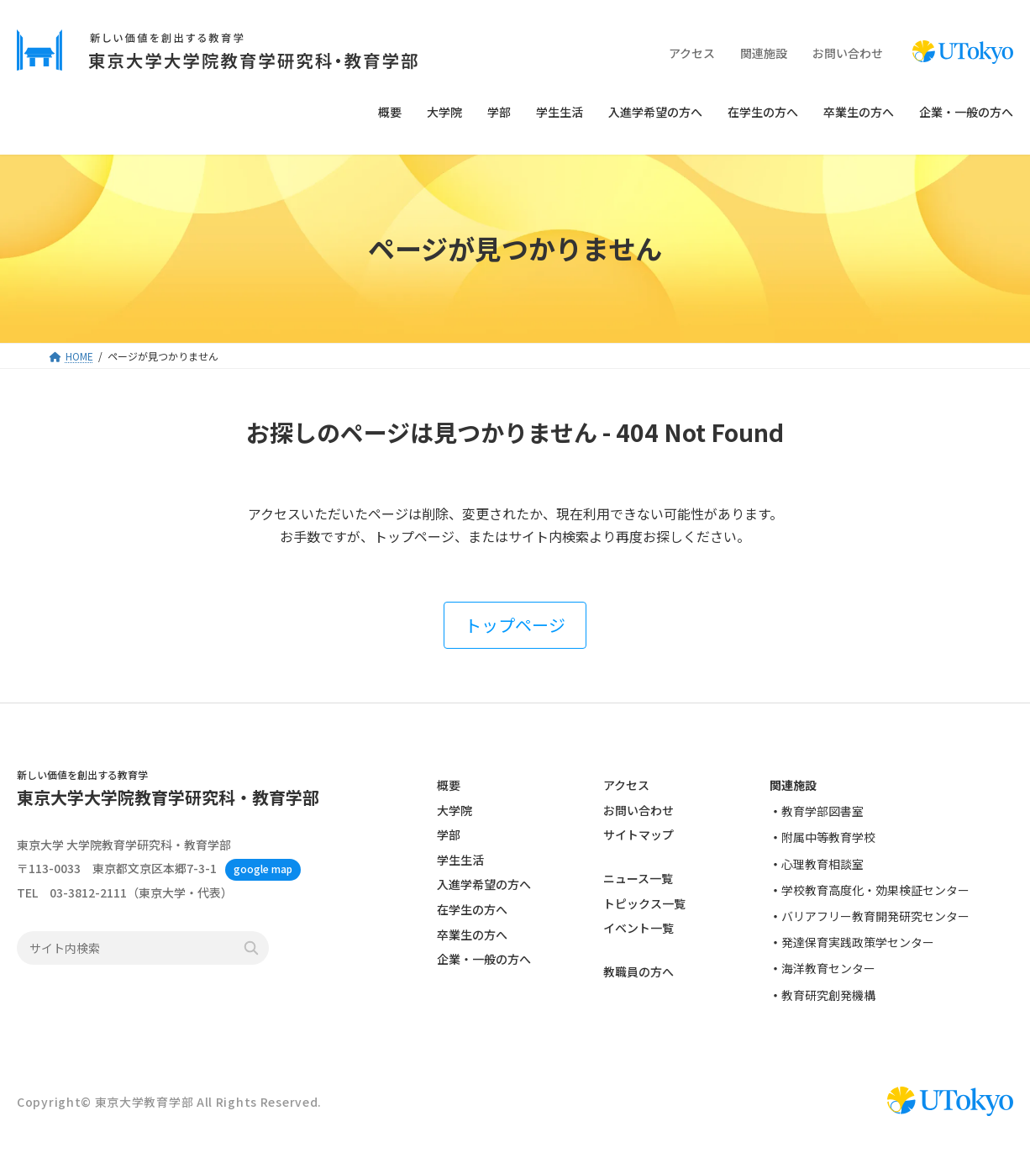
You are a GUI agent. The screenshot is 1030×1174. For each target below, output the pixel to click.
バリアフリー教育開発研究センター (875, 916)
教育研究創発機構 (828, 995)
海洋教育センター (828, 969)
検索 (251, 949)
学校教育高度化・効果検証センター (875, 890)
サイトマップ (638, 834)
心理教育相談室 (822, 863)
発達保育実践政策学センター (857, 942)
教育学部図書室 (822, 811)
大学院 (454, 810)
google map (263, 869)
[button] (515, 625)
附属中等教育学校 (828, 837)
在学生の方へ (472, 909)
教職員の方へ (638, 972)
